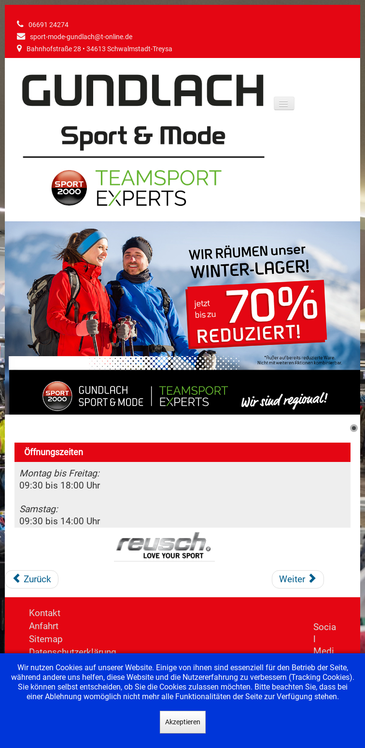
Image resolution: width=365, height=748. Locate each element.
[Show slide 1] (354, 428)
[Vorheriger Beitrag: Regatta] (31, 579)
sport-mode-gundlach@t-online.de (81, 37)
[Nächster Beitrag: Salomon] (298, 579)
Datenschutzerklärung (72, 652)
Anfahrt (43, 626)
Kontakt (44, 613)
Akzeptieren (182, 722)
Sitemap (46, 639)
